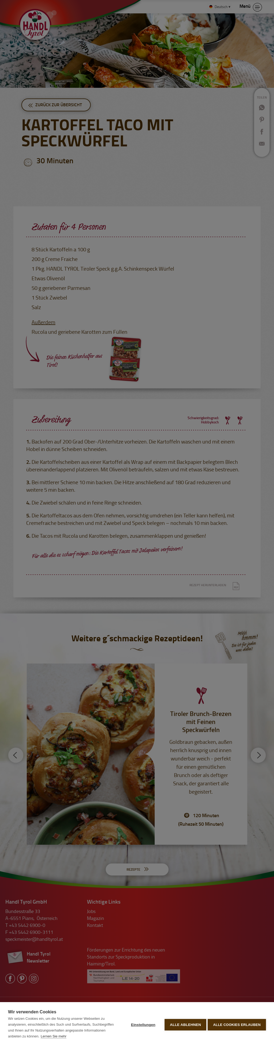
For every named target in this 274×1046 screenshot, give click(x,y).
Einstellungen (142, 1024)
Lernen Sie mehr (76, 1036)
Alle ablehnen (184, 1024)
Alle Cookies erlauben (237, 1024)
